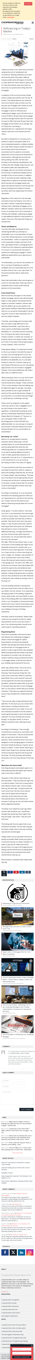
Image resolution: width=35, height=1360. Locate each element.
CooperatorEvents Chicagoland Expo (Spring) (14, 1341)
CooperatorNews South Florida (10, 1313)
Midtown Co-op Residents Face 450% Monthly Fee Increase (16, 1214)
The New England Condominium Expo (12, 1334)
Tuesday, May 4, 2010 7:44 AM (19, 1053)
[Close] (28, 3)
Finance (31, 39)
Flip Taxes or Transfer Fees (19, 1234)
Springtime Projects (7, 1173)
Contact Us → (5, 1291)
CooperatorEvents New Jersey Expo (11, 1331)
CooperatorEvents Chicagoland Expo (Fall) (13, 1338)
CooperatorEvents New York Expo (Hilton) (13, 1325)
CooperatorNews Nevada (8, 1303)
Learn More (10, 17)
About (3, 1269)
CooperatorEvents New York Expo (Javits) (13, 1328)
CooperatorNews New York (9, 1309)
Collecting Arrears (16, 1204)
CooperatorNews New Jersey (10, 1306)
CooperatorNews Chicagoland (10, 1300)
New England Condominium (9, 1316)
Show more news (17, 1153)
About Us (3, 1358)
